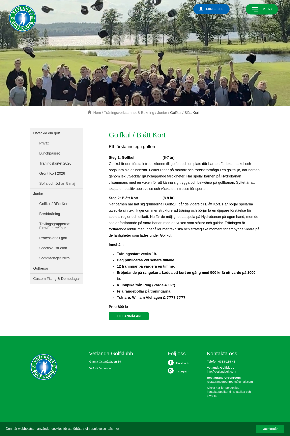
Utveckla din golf (46, 133)
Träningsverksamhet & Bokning (129, 113)
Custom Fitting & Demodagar (56, 279)
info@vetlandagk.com (221, 371)
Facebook (178, 363)
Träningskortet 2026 (55, 163)
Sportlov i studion (53, 248)
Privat (44, 143)
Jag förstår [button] (270, 428)
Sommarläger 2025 (54, 258)
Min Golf (211, 9)
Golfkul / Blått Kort (53, 204)
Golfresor (40, 268)
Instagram (178, 371)
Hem (94, 113)
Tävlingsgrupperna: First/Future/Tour (54, 226)
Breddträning (49, 214)
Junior (162, 113)
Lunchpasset (49, 153)
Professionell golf (53, 238)
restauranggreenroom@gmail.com (230, 381)
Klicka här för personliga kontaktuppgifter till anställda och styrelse (229, 391)
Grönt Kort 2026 (52, 173)
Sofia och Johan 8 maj (57, 183)
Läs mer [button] (113, 428)
